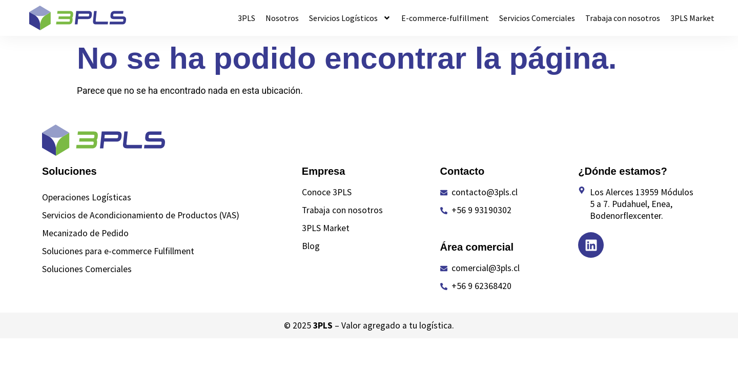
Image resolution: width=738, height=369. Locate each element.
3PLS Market (692, 18)
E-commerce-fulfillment (445, 18)
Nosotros (282, 18)
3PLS (246, 18)
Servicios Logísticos (350, 18)
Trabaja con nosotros (622, 18)
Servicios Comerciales (537, 18)
